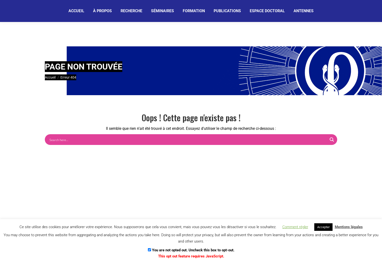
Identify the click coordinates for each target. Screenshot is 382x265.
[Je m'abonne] (172, 10)
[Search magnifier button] (331, 139)
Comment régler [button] (295, 227)
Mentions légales (349, 227)
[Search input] (187, 139)
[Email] (132, 11)
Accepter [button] (323, 227)
